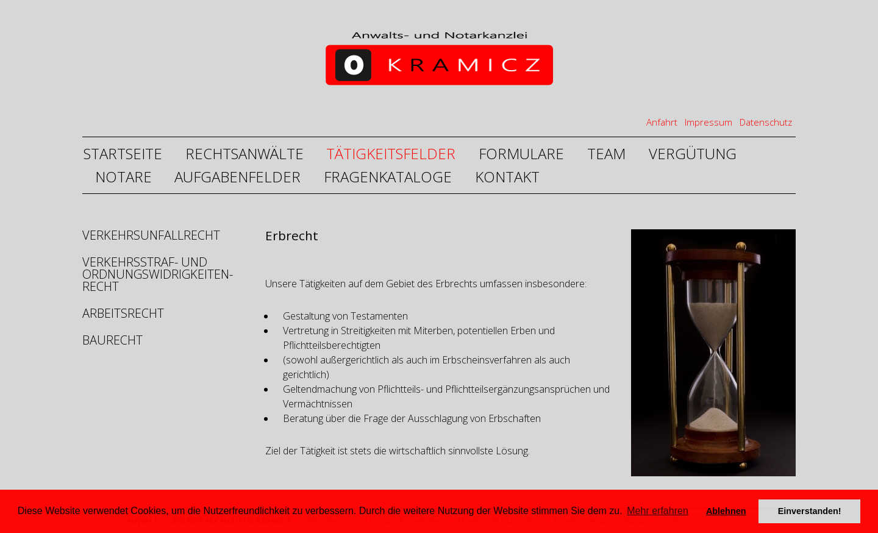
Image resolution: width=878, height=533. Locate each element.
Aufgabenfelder (237, 176)
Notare (123, 176)
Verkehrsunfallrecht (151, 236)
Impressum (708, 122)
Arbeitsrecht (123, 313)
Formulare (521, 153)
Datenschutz (766, 122)
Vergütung (693, 153)
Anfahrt (661, 122)
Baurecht (112, 340)
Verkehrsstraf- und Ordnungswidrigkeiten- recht (156, 274)
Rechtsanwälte (244, 153)
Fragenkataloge (388, 176)
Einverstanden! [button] (809, 511)
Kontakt (507, 176)
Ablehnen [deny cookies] (726, 511)
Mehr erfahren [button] (657, 511)
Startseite (123, 153)
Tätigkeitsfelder (390, 153)
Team (606, 153)
